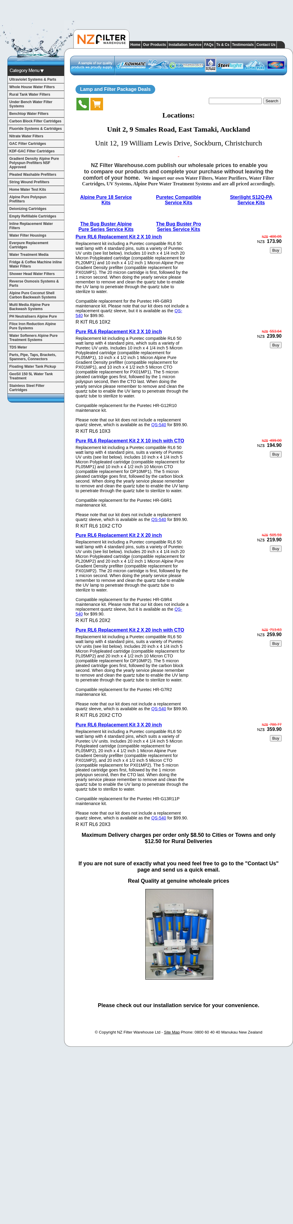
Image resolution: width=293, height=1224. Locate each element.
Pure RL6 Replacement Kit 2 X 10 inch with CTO (129, 440)
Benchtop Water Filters (29, 114)
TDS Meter (18, 347)
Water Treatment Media (29, 255)
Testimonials (243, 45)
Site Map (172, 1032)
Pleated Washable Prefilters (32, 174)
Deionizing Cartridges (27, 209)
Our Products (154, 45)
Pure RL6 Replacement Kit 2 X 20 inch (118, 535)
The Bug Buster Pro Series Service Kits (178, 226)
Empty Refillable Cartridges (32, 216)
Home (135, 45)
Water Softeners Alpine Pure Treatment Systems (33, 338)
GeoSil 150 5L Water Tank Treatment (31, 376)
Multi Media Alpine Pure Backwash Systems (29, 307)
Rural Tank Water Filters (29, 94)
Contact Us (265, 45)
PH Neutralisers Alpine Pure (33, 316)
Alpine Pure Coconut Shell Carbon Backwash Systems (32, 295)
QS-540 (158, 424)
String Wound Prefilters (29, 182)
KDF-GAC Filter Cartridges (32, 151)
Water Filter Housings (27, 235)
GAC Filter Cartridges (27, 144)
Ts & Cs (222, 45)
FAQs (208, 45)
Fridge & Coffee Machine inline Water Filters (35, 264)
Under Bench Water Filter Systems (30, 104)
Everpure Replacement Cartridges (28, 245)
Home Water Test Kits (27, 189)
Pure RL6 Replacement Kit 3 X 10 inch (118, 331)
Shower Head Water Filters (32, 274)
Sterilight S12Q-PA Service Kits (251, 200)
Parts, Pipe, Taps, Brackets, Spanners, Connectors (32, 357)
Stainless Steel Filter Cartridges (26, 388)
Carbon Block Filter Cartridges (35, 121)
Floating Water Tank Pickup (32, 366)
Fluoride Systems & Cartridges (35, 129)
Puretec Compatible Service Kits (178, 200)
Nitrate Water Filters (26, 136)
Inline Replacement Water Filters (31, 226)
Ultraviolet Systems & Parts (32, 79)
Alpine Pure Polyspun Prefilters (27, 199)
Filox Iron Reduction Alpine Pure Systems (32, 326)
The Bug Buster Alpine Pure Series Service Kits (106, 226)
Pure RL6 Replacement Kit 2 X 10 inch (118, 236)
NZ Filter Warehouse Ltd (139, 1032)
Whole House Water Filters (32, 87)
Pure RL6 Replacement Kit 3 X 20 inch (118, 724)
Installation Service (185, 45)
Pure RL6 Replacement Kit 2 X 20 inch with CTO (129, 630)
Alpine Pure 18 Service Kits (106, 200)
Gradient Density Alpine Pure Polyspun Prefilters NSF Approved (34, 163)
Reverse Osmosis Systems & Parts (34, 283)
